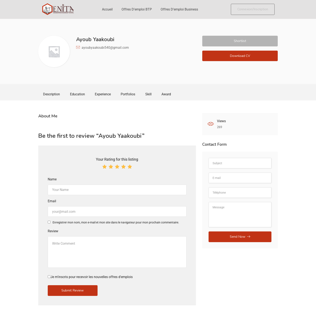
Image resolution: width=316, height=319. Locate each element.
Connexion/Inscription (252, 9)
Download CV (240, 56)
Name (52, 180)
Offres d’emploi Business (179, 9)
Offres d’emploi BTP (137, 9)
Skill (151, 94)
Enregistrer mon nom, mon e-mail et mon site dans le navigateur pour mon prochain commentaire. (116, 223)
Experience (104, 94)
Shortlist (240, 41)
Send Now (240, 237)
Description (52, 94)
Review (53, 232)
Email (52, 201)
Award (169, 94)
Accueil (107, 9)
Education (78, 94)
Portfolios (130, 94)
